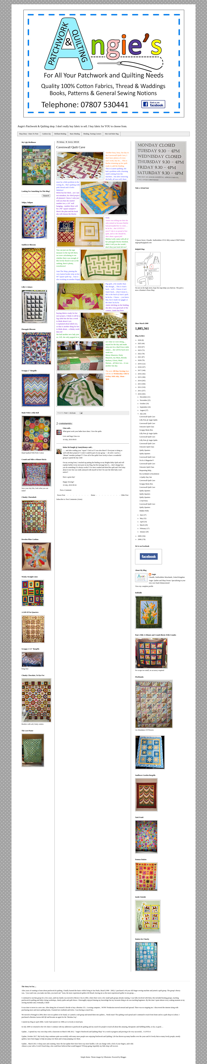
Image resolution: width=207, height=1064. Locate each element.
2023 (140, 350)
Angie (154, 574)
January (143, 532)
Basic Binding (75, 134)
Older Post (124, 495)
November (144, 400)
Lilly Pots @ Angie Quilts (148, 420)
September (144, 407)
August (142, 410)
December (143, 397)
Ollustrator (107, 1057)
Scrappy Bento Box (146, 430)
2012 (140, 387)
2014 (140, 381)
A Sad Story (143, 501)
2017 (140, 370)
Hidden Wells (144, 511)
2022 (140, 354)
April (142, 522)
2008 (140, 539)
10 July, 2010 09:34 (69, 485)
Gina (64, 428)
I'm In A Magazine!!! (146, 460)
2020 (140, 360)
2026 (140, 340)
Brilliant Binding (60, 134)
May (141, 518)
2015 (140, 377)
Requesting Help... (145, 470)
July (141, 414)
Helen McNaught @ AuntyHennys (75, 447)
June (141, 515)
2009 (140, 536)
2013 (140, 384)
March (142, 525)
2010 (140, 394)
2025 (140, 343)
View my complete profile (144, 586)
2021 (140, 357)
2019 (140, 364)
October (143, 404)
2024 (140, 347)
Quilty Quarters (144, 450)
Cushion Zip (46, 134)
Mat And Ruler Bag (111, 134)
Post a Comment (65, 490)
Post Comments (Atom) (74, 499)
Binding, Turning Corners (92, 134)
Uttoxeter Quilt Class (146, 427)
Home (93, 495)
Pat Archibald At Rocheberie (149, 474)
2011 (140, 391)
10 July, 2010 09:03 (69, 440)
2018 (140, 367)
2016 (140, 374)
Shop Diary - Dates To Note (28, 134)
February (143, 528)
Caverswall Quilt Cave (147, 417)
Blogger (123, 1057)
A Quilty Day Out (145, 477)
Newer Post (61, 495)
